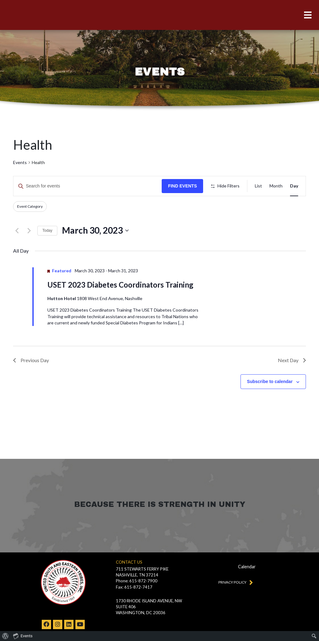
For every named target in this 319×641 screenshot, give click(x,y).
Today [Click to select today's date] (47, 230)
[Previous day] (17, 230)
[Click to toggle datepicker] (95, 230)
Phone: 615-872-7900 (136, 580)
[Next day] (29, 230)
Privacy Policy (234, 582)
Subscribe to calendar (270, 381)
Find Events (182, 185)
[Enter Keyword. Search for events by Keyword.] (87, 186)
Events (20, 162)
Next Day (292, 360)
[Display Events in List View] (258, 186)
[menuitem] (5, 636)
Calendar (247, 566)
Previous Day (31, 360)
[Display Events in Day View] (294, 186)
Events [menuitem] (22, 635)
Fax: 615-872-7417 (134, 587)
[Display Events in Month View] (276, 186)
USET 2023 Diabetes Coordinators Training (120, 284)
